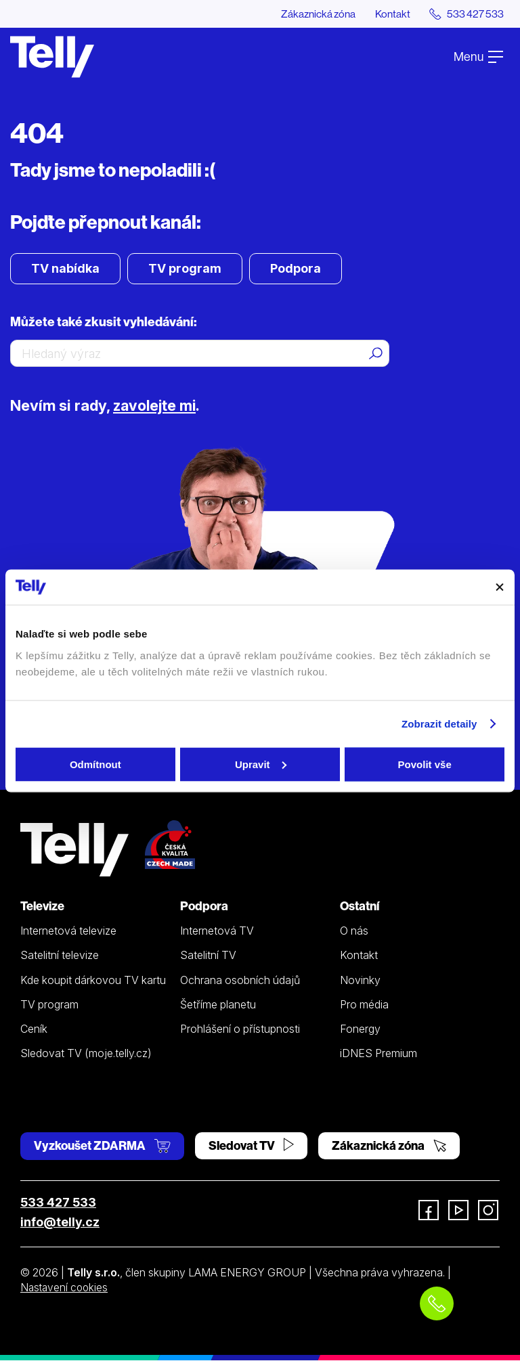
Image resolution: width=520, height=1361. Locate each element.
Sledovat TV (251, 1145)
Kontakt (389, 13)
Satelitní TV (208, 955)
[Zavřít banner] (499, 587)
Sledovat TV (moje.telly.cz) (86, 1054)
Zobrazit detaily (439, 724)
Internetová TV (217, 931)
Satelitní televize (59, 955)
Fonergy (360, 1029)
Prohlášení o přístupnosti (240, 1029)
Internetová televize (68, 931)
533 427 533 (58, 1202)
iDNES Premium (378, 1054)
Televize (42, 906)
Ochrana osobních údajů (240, 980)
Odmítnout (95, 763)
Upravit (260, 763)
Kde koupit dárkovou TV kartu (93, 980)
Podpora (295, 269)
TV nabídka (65, 269)
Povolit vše (425, 763)
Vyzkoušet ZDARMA (102, 1145)
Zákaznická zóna (313, 13)
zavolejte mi (156, 406)
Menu (478, 56)
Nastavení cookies (65, 1287)
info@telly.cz (60, 1222)
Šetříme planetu (218, 1004)
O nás (354, 931)
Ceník (33, 1029)
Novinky (360, 980)
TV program (184, 269)
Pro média (364, 1004)
